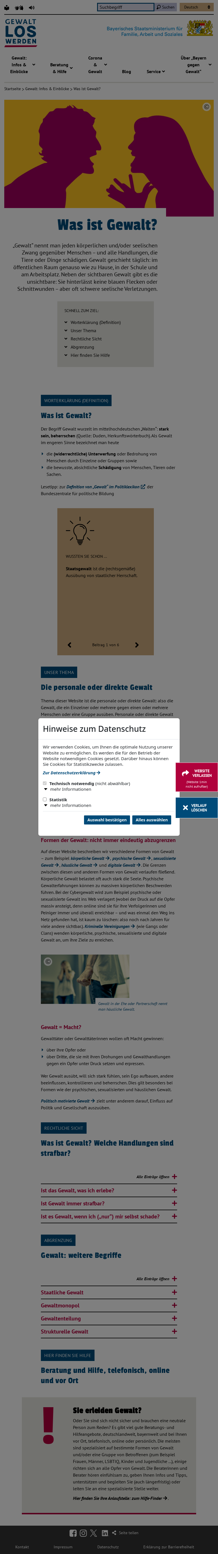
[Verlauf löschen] (196, 807)
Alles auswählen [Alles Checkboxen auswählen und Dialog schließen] (152, 819)
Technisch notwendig (86, 783)
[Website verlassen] (196, 777)
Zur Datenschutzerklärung (71, 772)
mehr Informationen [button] (70, 789)
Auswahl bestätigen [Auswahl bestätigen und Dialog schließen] (107, 819)
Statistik (55, 799)
